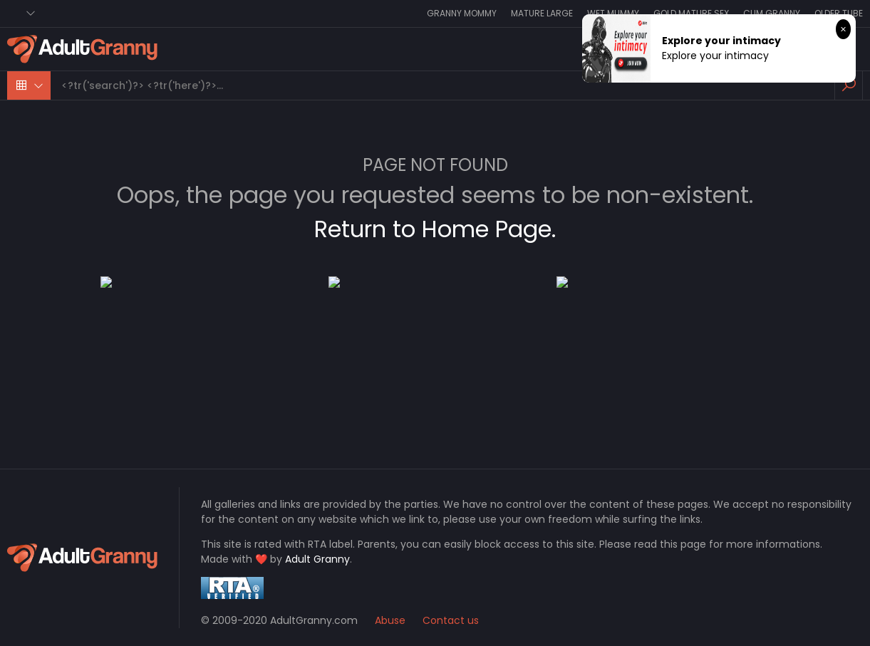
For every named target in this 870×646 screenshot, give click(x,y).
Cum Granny (771, 13)
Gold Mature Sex (691, 13)
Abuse (390, 620)
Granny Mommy (462, 13)
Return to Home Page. (435, 229)
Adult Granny (317, 559)
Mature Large (542, 13)
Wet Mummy (613, 13)
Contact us (451, 620)
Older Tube (838, 13)
